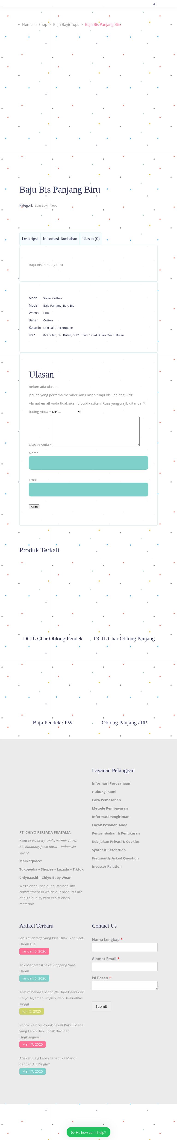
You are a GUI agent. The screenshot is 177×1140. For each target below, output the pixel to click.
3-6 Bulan (64, 335)
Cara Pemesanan (106, 811)
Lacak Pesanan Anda (109, 836)
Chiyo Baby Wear (56, 889)
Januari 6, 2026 (34, 962)
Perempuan (65, 328)
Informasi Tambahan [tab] (60, 238)
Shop (42, 24)
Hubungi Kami (104, 803)
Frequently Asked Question (115, 869)
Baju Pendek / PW (53, 734)
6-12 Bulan (80, 335)
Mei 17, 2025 (32, 1055)
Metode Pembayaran (110, 819)
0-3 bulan (49, 335)
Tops (75, 24)
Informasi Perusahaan (111, 794)
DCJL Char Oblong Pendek (53, 650)
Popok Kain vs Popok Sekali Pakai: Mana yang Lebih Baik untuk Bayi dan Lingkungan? (51, 1042)
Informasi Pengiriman (111, 828)
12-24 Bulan (97, 335)
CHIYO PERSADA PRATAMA (48, 843)
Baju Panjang (52, 305)
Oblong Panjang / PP (124, 734)
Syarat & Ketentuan (109, 861)
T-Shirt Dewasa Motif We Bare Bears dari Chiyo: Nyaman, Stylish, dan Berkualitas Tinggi (52, 1009)
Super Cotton (52, 298)
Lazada (63, 880)
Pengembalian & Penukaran (116, 844)
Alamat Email (105, 970)
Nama (33, 464)
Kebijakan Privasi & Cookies (115, 853)
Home (27, 24)
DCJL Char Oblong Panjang (124, 650)
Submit (101, 1018)
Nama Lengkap (107, 951)
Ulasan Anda (40, 419)
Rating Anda (40, 411)
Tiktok (78, 880)
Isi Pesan (101, 989)
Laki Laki (49, 328)
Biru (46, 313)
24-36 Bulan (115, 335)
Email (33, 491)
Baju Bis (68, 305)
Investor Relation (107, 878)
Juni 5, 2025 (31, 1022)
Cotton (48, 320)
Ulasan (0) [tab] (91, 238)
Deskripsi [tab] (30, 238)
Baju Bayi (61, 24)
